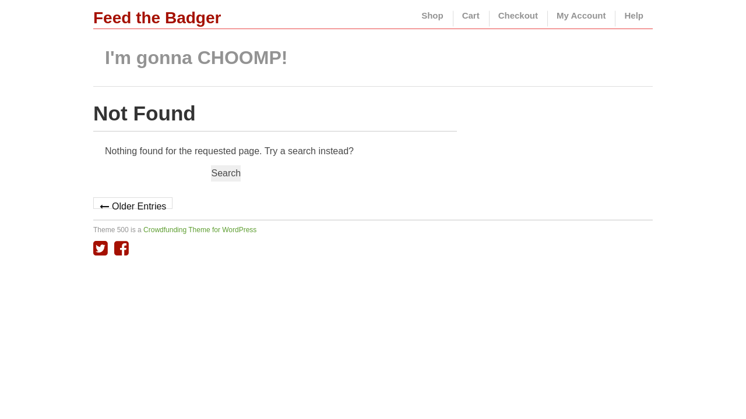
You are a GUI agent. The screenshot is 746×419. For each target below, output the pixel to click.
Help (633, 15)
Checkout (518, 15)
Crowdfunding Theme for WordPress (199, 230)
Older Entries (139, 205)
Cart (471, 15)
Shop (432, 15)
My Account (581, 15)
